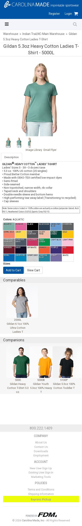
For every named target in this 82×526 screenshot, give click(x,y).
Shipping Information (41, 494)
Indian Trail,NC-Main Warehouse (43, 34)
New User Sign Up (41, 468)
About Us (41, 442)
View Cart (33, 270)
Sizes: (7, 263)
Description (11, 157)
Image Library (34, 149)
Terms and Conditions (41, 489)
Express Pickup (41, 499)
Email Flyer (50, 149)
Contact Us (41, 446)
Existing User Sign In (41, 472)
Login (68, 13)
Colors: (7, 219)
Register (54, 13)
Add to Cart (13, 270)
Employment (41, 455)
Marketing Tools (41, 476)
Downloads (41, 451)
